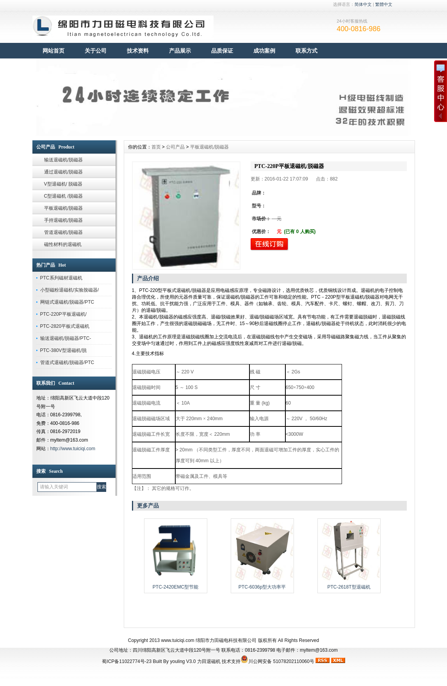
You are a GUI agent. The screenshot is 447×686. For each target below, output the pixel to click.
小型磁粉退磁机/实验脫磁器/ (69, 290)
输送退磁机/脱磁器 (63, 160)
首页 (156, 147)
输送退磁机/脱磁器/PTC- (65, 338)
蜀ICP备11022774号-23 (126, 661)
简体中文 (363, 4)
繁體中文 (383, 4)
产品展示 (180, 51)
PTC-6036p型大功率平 (262, 587)
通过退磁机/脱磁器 (63, 172)
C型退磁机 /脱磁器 (63, 196)
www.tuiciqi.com (177, 640)
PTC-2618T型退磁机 (348, 587)
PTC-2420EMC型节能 (175, 587)
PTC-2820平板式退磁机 (65, 326)
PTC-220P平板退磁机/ (63, 314)
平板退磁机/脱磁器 (63, 208)
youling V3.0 (183, 661)
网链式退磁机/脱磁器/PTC (67, 302)
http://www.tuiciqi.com (72, 448)
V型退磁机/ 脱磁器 (63, 184)
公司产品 (175, 147)
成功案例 (264, 51)
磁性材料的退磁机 (63, 244)
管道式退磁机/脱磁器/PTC (67, 362)
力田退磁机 (209, 661)
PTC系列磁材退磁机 (61, 278)
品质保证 (222, 51)
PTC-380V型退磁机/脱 (63, 350)
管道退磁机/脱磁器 (63, 232)
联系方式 (306, 51)
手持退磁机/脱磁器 (63, 220)
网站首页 (53, 51)
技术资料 (138, 51)
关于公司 (96, 51)
